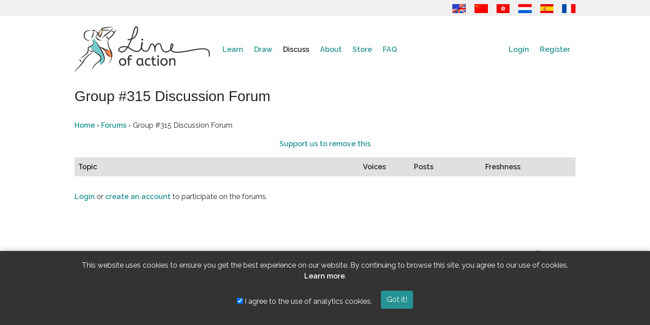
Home (84, 125)
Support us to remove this (325, 143)
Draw (263, 49)
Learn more (324, 276)
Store (362, 49)
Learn (233, 49)
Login (519, 49)
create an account (138, 196)
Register (555, 49)
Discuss (296, 49)
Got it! (397, 299)
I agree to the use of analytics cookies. (304, 301)
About (331, 49)
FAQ (390, 49)
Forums (113, 125)
